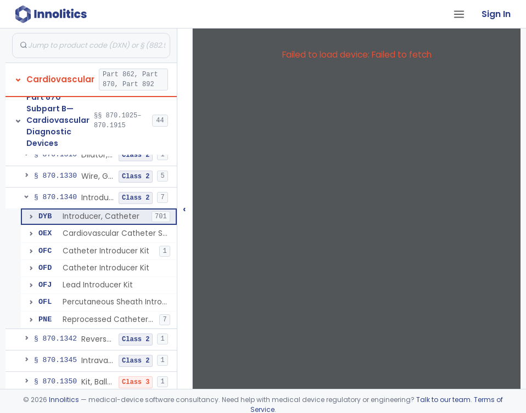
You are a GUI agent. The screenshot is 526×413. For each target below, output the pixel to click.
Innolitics (64, 399)
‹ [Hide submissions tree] (184, 209)
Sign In (496, 14)
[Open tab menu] (459, 14)
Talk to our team (443, 399)
